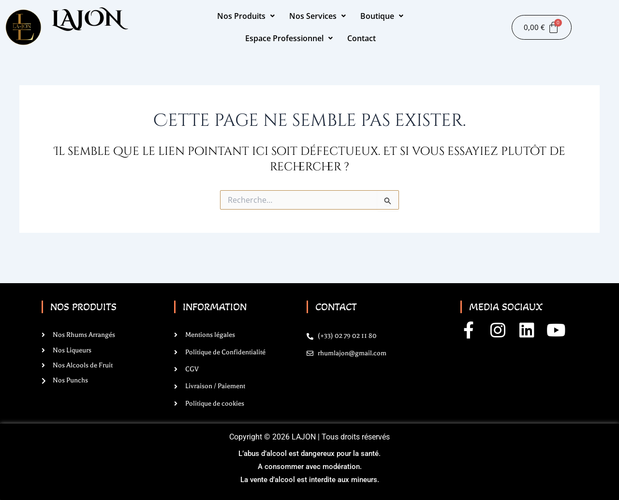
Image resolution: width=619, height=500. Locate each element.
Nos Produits (246, 16)
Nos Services (317, 16)
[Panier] (542, 27)
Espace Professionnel (289, 38)
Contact (361, 38)
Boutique (381, 16)
